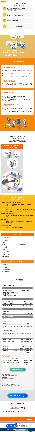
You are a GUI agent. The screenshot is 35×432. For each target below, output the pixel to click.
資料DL (25, 3)
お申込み (23, 5)
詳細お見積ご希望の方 (17, 395)
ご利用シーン (18, 3)
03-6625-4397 (24, 425)
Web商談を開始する (10, 429)
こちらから (12, 426)
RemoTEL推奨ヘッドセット (17, 369)
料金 (10, 5)
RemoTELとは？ (11, 3)
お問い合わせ (18, 5)
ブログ (13, 5)
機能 (22, 3)
